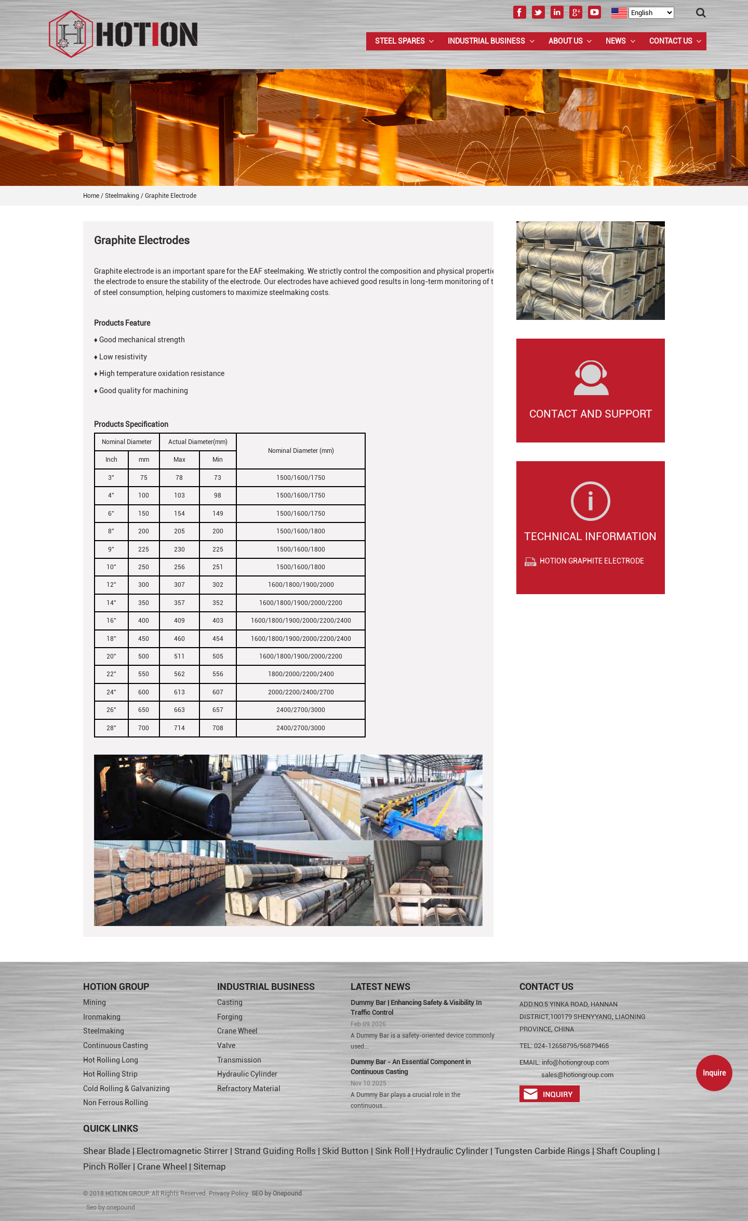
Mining (94, 1002)
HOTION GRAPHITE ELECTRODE (592, 561)
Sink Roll (392, 1151)
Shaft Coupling (626, 1151)
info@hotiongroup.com (575, 1062)
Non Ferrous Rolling (115, 1102)
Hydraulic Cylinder (247, 1074)
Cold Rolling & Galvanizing (126, 1088)
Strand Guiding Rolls (276, 1151)
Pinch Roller (107, 1166)
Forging (230, 1017)
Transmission (239, 1060)
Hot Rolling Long (110, 1060)
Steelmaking (103, 1031)
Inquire (714, 1073)
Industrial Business (486, 41)
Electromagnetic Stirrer (182, 1151)
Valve (226, 1045)
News (616, 41)
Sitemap (209, 1166)
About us (566, 41)
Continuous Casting (115, 1045)
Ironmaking (102, 1017)
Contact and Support (590, 414)
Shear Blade (106, 1151)
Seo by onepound (110, 1207)
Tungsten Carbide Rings (542, 1151)
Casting (230, 1002)
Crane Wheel (237, 1031)
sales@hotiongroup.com (577, 1075)
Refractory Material (248, 1088)
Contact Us (670, 41)
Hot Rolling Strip (110, 1074)
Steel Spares (400, 41)
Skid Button (345, 1151)
